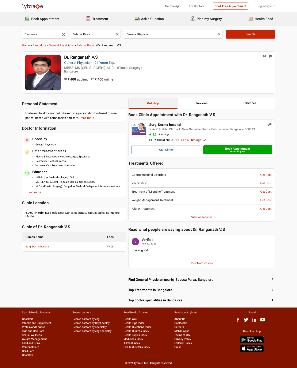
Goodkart (27, 319)
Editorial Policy (183, 343)
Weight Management (34, 339)
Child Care (28, 351)
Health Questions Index (137, 327)
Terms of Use (182, 335)
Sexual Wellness (32, 335)
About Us (179, 319)
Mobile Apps (181, 331)
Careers (179, 327)
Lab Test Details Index (136, 347)
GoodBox (27, 355)
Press (178, 347)
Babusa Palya (85, 45)
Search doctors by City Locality (91, 323)
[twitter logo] (246, 321)
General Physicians (61, 45)
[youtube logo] (262, 321)
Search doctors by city (86, 319)
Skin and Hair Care (33, 331)
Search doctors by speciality (90, 327)
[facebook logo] (237, 321)
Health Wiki (130, 319)
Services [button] (250, 103)
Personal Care (30, 347)
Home (26, 45)
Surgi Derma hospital (38, 246)
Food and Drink (31, 343)
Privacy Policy (182, 339)
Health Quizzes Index (136, 331)
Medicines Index (133, 339)
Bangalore (39, 45)
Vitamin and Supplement (36, 323)
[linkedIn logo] (254, 321)
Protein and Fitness (33, 327)
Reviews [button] (201, 103)
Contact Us (180, 323)
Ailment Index (131, 343)
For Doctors (196, 6)
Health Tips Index (134, 323)
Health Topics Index (135, 335)
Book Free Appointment (230, 6)
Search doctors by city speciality (92, 331)
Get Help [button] (153, 103)
